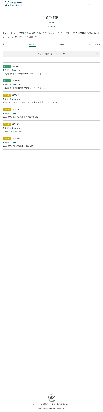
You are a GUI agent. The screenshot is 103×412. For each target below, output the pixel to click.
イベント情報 (94, 44)
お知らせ (63, 44)
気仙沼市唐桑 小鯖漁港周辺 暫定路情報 (20, 117)
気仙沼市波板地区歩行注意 (15, 131)
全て (4, 44)
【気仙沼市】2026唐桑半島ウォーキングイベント (25, 73)
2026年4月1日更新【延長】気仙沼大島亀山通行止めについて (30, 102)
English (90, 4)
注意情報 (32, 44)
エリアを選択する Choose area (51, 54)
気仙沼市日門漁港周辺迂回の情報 (18, 146)
